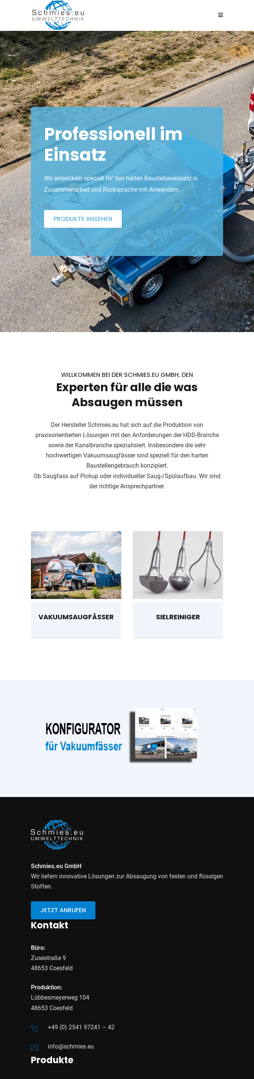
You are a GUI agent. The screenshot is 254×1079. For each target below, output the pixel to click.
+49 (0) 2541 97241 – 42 (81, 1027)
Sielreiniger (178, 617)
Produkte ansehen (83, 218)
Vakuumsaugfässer (76, 617)
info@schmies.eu (71, 1046)
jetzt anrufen (63, 910)
